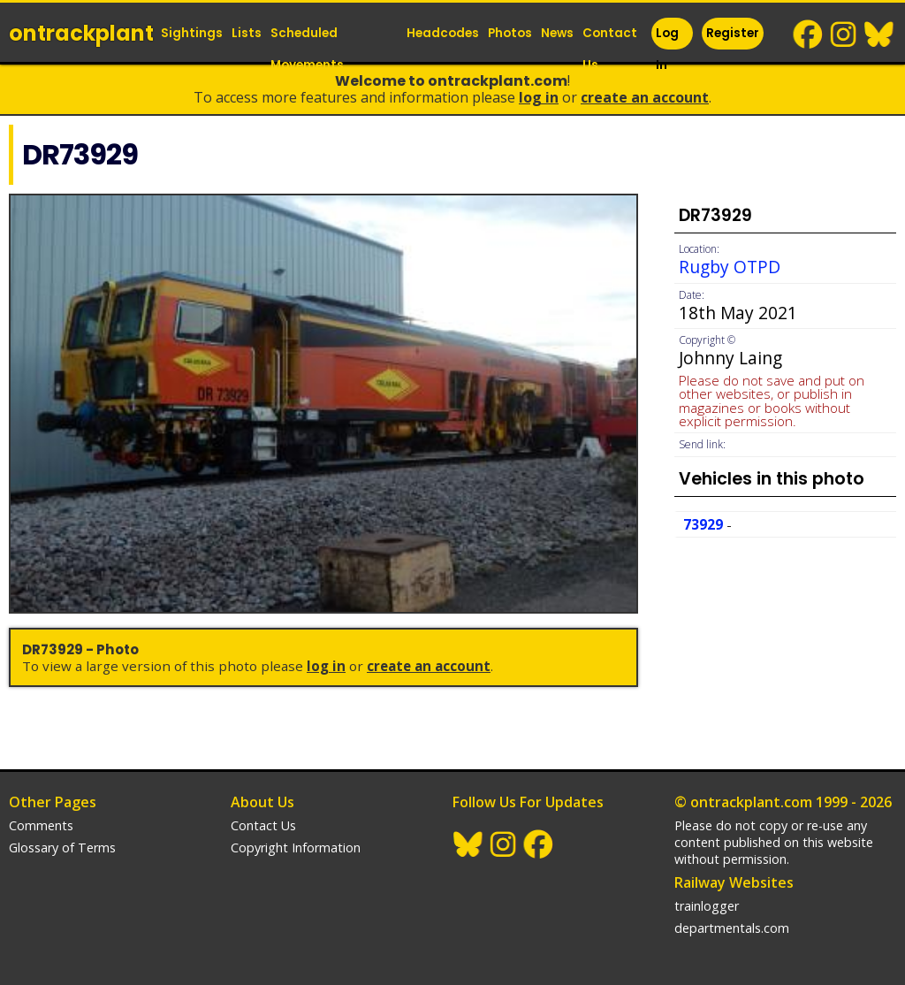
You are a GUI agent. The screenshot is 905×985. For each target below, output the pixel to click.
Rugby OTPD (729, 267)
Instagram (844, 34)
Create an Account (645, 97)
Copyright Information (296, 847)
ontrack (81, 33)
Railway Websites (734, 882)
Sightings (192, 33)
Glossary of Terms (62, 847)
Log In (667, 49)
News (557, 33)
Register (732, 33)
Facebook (809, 34)
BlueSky (879, 34)
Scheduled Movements (307, 49)
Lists (247, 33)
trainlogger (706, 905)
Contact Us (609, 49)
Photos (510, 33)
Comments (41, 825)
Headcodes (443, 33)
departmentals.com (731, 928)
